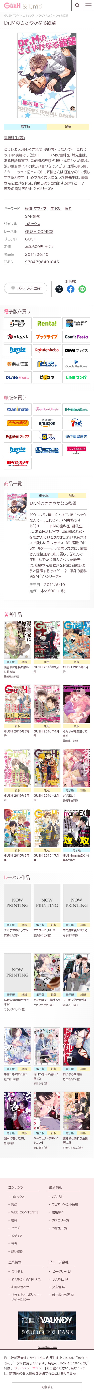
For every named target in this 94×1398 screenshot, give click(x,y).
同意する (47, 1387)
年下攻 (55, 208)
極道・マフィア (35, 208)
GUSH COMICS (39, 231)
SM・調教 (32, 216)
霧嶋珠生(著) (14, 138)
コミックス (32, 224)
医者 (68, 208)
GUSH (30, 239)
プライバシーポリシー (29, 1368)
